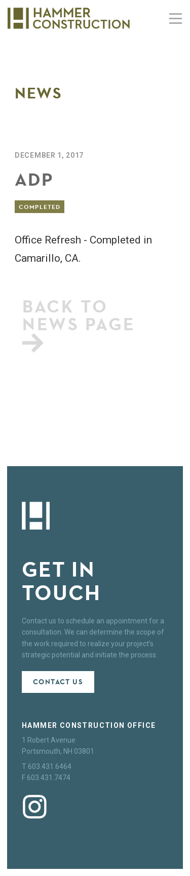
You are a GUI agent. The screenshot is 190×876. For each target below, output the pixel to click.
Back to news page (79, 324)
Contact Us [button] (58, 682)
